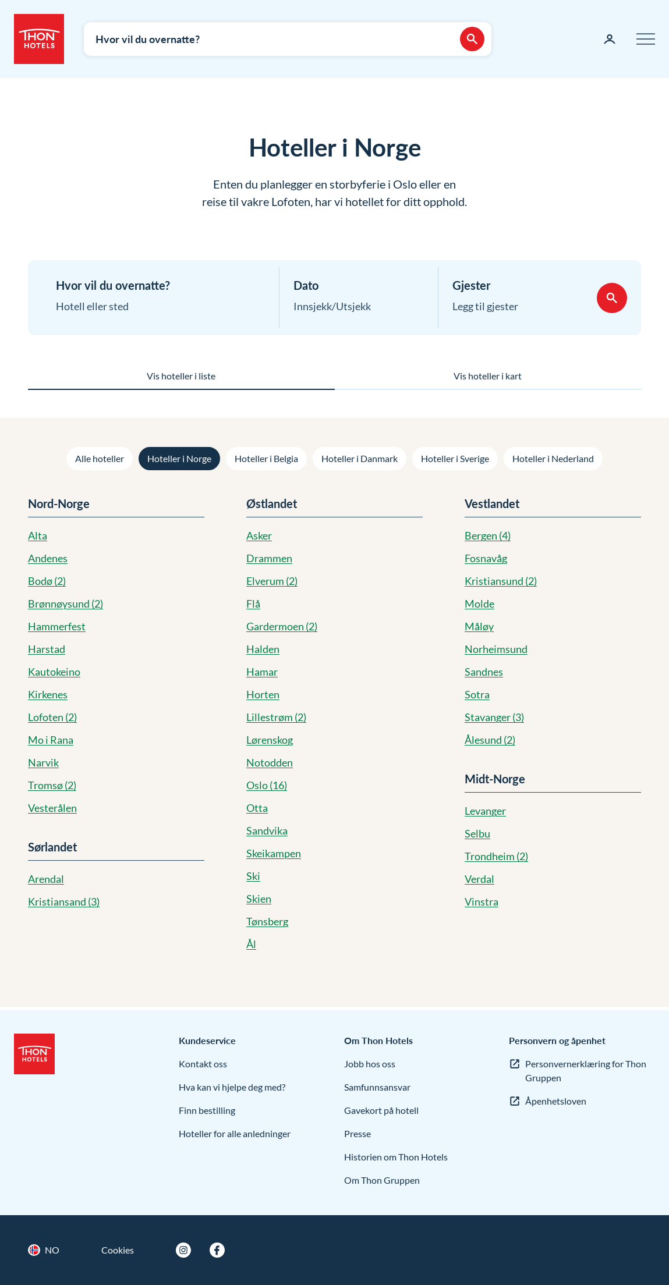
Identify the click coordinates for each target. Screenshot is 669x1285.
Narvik (43, 762)
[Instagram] (183, 1250)
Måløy (479, 626)
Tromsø (52, 785)
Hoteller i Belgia (266, 458)
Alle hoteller (99, 458)
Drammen (269, 558)
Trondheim (496, 856)
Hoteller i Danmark (359, 458)
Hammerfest (57, 626)
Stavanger (494, 717)
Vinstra (481, 901)
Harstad (46, 648)
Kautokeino (54, 671)
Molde (479, 603)
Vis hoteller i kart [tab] (488, 375)
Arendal (46, 878)
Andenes (48, 558)
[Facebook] (217, 1250)
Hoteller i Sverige (455, 458)
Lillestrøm (276, 717)
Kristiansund (501, 580)
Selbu (477, 833)
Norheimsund (496, 648)
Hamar (262, 671)
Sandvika (267, 830)
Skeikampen (273, 853)
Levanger (485, 810)
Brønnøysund (65, 603)
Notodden (269, 762)
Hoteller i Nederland (553, 458)
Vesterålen (52, 807)
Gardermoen (281, 626)
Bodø (47, 580)
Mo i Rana (50, 739)
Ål (251, 944)
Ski (253, 875)
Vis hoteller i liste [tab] (181, 375)
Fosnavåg (486, 558)
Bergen (488, 535)
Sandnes (484, 671)
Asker (259, 535)
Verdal (479, 878)
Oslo (266, 785)
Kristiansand (64, 901)
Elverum (272, 580)
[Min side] (610, 39)
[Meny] (645, 39)
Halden (262, 648)
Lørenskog (269, 739)
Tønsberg (267, 921)
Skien (258, 898)
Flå (253, 603)
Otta (257, 807)
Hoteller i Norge (179, 458)
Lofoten (52, 717)
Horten (262, 694)
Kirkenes (48, 694)
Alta (37, 535)
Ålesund (490, 739)
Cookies (117, 1249)
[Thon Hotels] (39, 39)
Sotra (477, 694)
